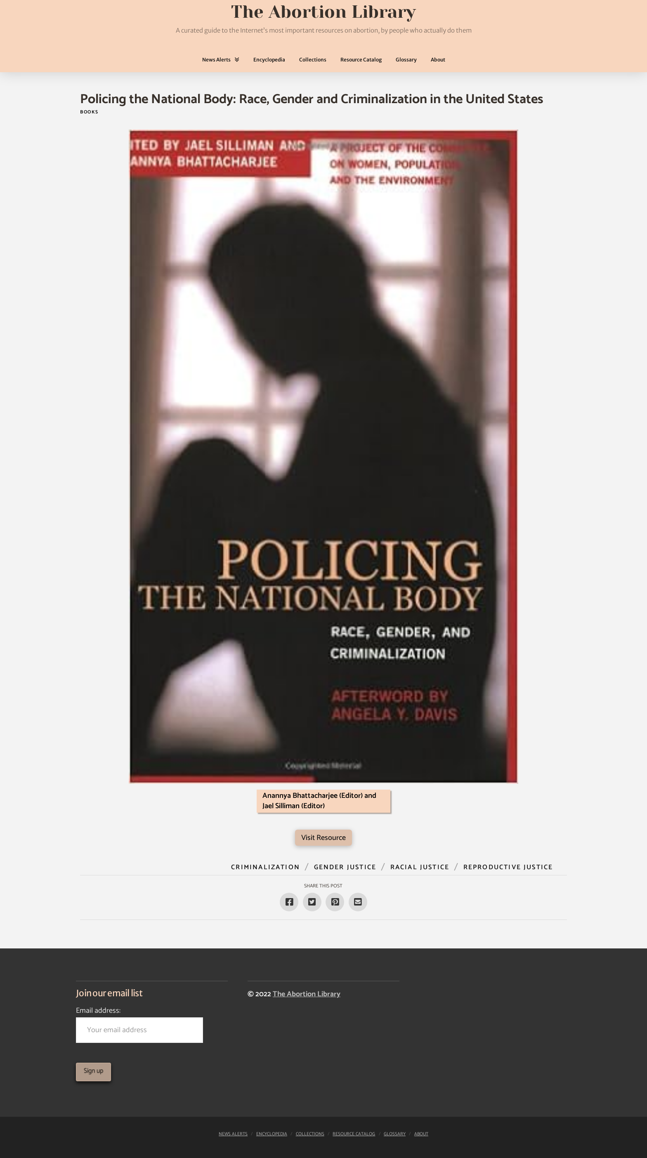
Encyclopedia (271, 1134)
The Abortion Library (306, 994)
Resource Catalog (354, 1134)
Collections (310, 1134)
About (421, 1134)
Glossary (395, 1134)
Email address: (139, 1024)
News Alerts (233, 1134)
